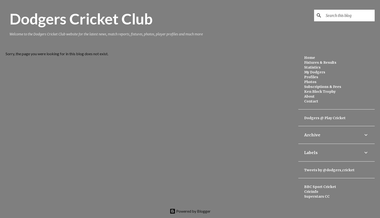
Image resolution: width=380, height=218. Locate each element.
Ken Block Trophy (320, 91)
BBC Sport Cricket (320, 187)
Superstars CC (317, 196)
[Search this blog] (349, 15)
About (309, 96)
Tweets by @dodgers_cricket (329, 170)
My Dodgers (314, 72)
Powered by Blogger (190, 211)
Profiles (311, 77)
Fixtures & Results (320, 62)
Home (309, 57)
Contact (311, 101)
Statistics (312, 67)
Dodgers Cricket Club (81, 19)
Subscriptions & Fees (322, 87)
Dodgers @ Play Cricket (325, 118)
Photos (310, 82)
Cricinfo (311, 191)
